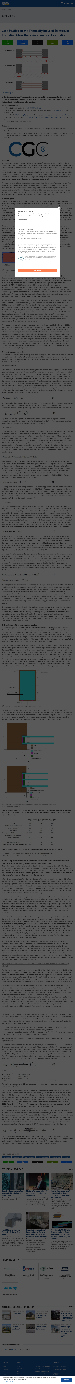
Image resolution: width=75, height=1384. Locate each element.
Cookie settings (13, 1381)
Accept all (66, 1379)
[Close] (59, 208)
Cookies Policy (6, 1381)
